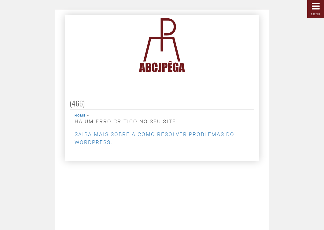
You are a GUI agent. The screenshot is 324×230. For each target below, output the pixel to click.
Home (80, 115)
